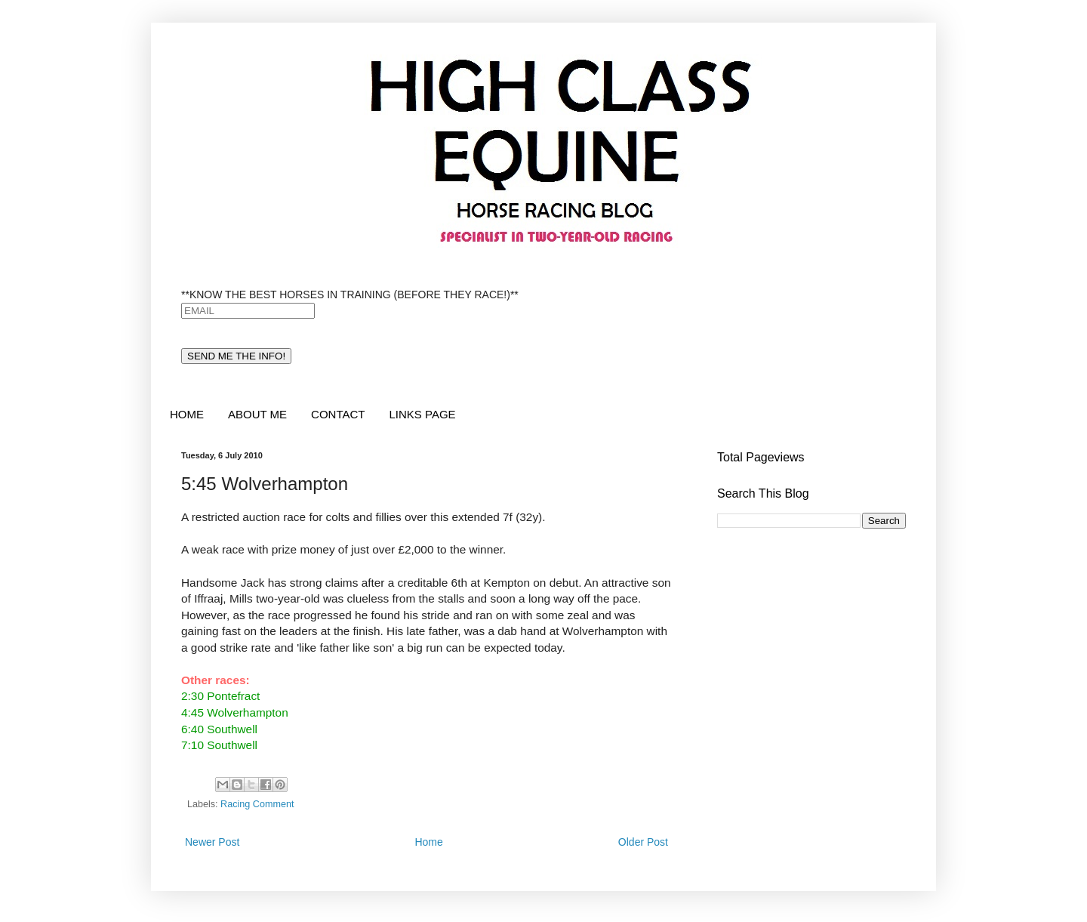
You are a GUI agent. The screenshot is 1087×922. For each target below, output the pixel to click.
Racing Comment (257, 804)
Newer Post (212, 842)
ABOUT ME (257, 414)
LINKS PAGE (422, 414)
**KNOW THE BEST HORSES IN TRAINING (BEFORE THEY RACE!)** (350, 294)
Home (428, 842)
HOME (187, 414)
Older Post (643, 842)
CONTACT (338, 414)
